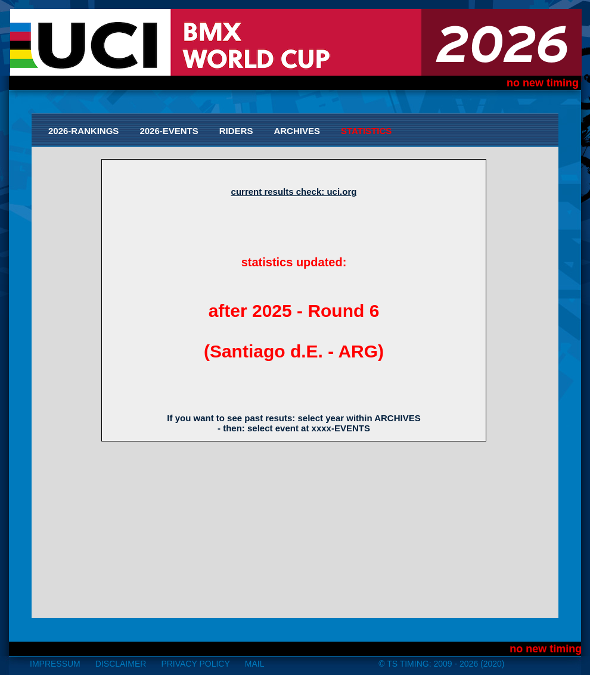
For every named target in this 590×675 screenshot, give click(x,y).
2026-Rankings (83, 131)
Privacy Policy (195, 663)
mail (255, 663)
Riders (236, 131)
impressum (55, 663)
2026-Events (168, 131)
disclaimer (121, 663)
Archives (297, 131)
